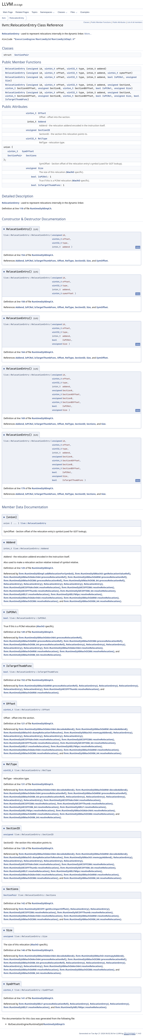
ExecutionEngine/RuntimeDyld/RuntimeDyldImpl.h (44, 39)
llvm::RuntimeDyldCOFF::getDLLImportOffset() (44, 908)
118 (21, 208)
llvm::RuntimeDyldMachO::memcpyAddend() (88, 732)
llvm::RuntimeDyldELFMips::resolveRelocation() (76, 594)
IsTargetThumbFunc (16, 99)
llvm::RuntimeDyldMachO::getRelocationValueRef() (102, 573)
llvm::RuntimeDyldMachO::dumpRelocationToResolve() (33, 732)
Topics (34, 12)
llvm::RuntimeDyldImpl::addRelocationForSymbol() (46, 573)
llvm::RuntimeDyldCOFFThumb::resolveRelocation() (31, 590)
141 (23, 998)
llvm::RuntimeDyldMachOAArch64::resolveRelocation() (33, 597)
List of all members (134, 22)
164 (23, 352)
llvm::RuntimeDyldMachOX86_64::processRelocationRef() (94, 580)
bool (110, 77)
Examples (84, 12)
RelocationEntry (17, 18)
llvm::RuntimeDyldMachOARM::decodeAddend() (101, 729)
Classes (62, 12)
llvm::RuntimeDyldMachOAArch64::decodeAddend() (47, 729)
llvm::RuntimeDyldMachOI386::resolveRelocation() (31, 601)
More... (88, 33)
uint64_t (50, 68)
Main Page (8, 12)
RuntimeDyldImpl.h (40, 208)
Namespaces (47, 12)
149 (23, 631)
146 (23, 950)
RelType (42, 138)
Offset (42, 113)
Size (7, 80)
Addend (42, 121)
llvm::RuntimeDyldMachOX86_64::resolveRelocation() (92, 601)
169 (23, 418)
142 (23, 903)
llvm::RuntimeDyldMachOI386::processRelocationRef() (33, 580)
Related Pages (22, 12)
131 (23, 784)
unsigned (33, 68)
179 (23, 488)
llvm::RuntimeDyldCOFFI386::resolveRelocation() (88, 587)
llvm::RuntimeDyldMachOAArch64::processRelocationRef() (35, 577)
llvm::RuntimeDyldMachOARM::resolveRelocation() (91, 597)
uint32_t (72, 68)
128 (23, 848)
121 (23, 723)
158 (23, 301)
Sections (31, 155)
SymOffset (28, 151)
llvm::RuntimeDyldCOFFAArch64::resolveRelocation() (32, 587)
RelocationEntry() (13, 583)
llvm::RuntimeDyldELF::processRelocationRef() (44, 1003)
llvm (4, 18)
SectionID (44, 130)
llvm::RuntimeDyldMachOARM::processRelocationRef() (97, 577)
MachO (70, 172)
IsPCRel (118, 77)
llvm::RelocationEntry (33, 523)
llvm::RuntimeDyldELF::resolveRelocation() (27, 594)
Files (73, 12)
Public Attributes (119, 22)
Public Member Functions (101, 22)
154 (23, 255)
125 (23, 567)
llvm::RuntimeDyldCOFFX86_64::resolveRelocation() (87, 590)
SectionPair (21, 54)
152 (23, 680)
